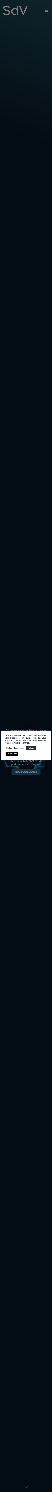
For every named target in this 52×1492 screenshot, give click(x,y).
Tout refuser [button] (12, 754)
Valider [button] (31, 748)
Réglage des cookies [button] (15, 748)
